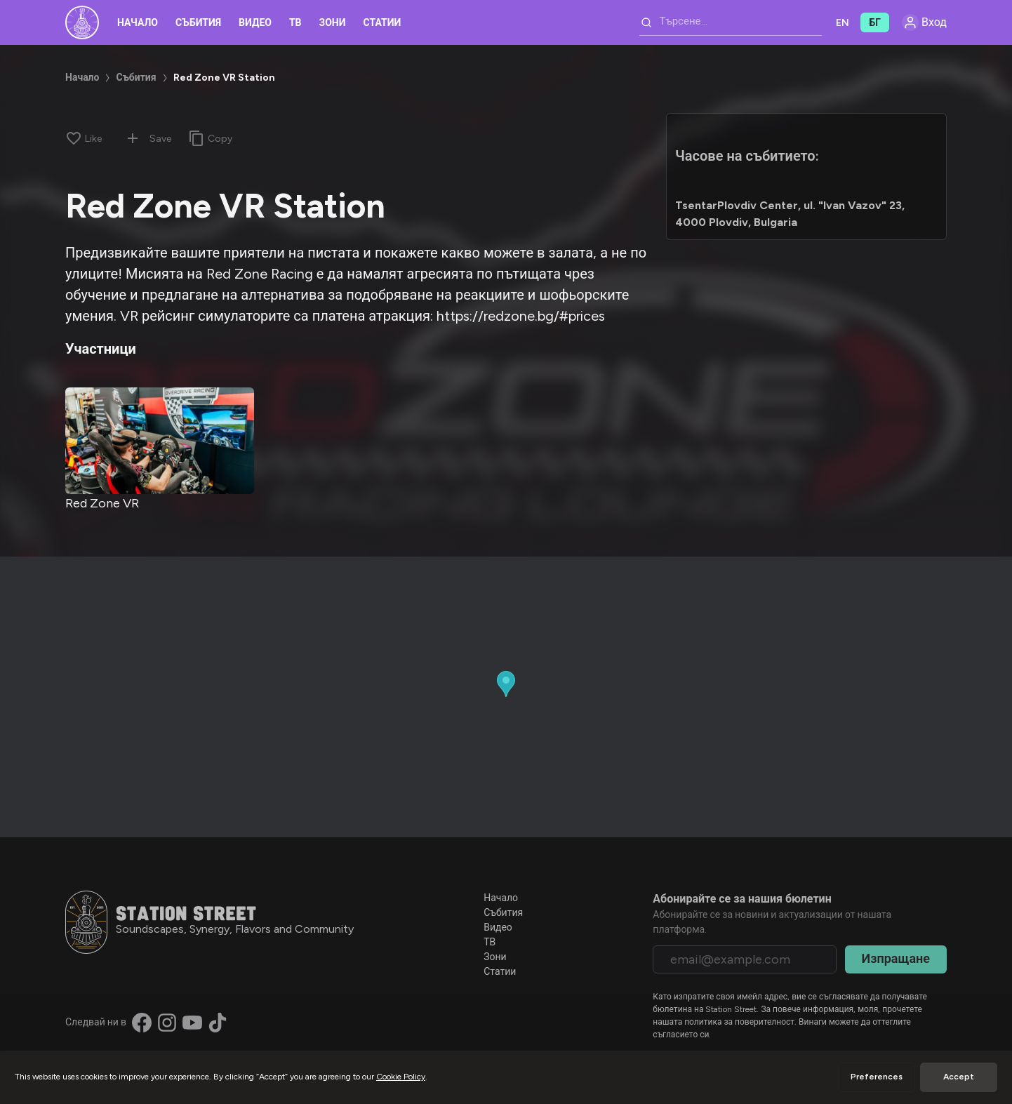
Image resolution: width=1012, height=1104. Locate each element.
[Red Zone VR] (159, 440)
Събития (198, 23)
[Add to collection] (133, 138)
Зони (332, 23)
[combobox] (730, 22)
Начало (137, 23)
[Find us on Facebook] (142, 1022)
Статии (382, 23)
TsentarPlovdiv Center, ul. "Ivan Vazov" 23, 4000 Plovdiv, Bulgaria (790, 214)
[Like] (83, 138)
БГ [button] (875, 23)
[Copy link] (210, 138)
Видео (255, 23)
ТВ (295, 23)
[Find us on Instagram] (167, 1022)
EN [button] (842, 23)
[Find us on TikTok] (217, 1022)
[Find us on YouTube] (192, 1022)
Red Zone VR (102, 503)
